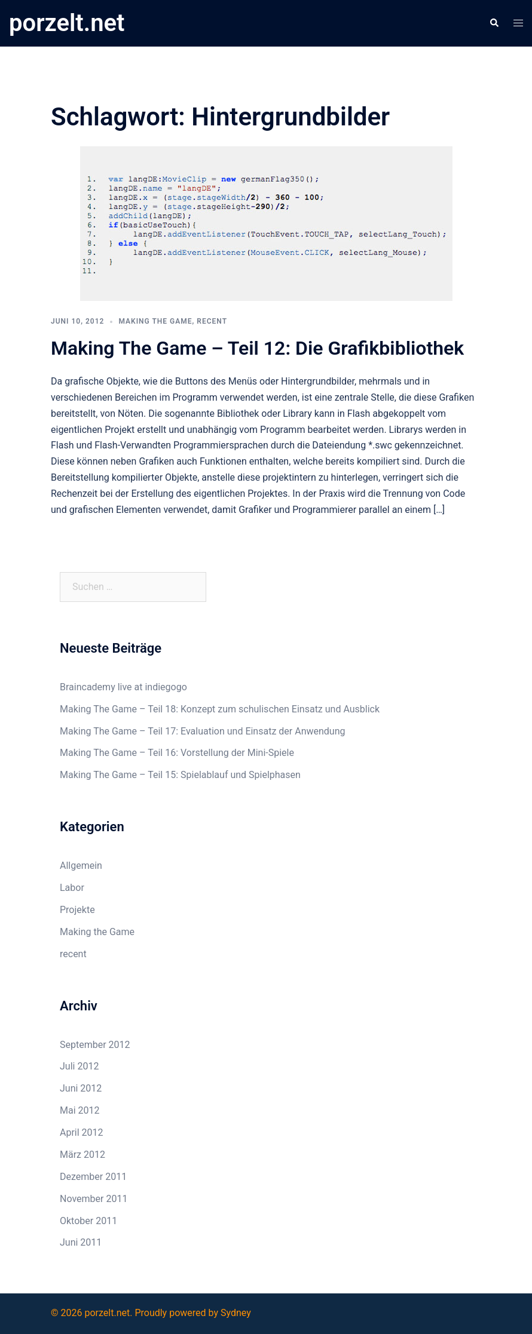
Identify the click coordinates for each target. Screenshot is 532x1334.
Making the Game (155, 321)
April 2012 (81, 1132)
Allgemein (81, 865)
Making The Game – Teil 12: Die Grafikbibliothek (257, 348)
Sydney (236, 1312)
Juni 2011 (81, 1242)
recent (212, 321)
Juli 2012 (79, 1066)
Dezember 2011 (93, 1176)
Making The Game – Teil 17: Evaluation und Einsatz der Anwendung (202, 731)
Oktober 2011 (88, 1221)
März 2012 (82, 1154)
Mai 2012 (80, 1110)
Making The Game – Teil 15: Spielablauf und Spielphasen (180, 774)
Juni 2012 (81, 1088)
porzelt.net (66, 23)
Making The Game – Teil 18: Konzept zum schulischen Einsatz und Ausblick (220, 709)
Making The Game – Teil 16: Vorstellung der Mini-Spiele (177, 752)
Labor (72, 887)
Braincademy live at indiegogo (123, 687)
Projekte (77, 909)
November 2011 (93, 1198)
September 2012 (95, 1044)
